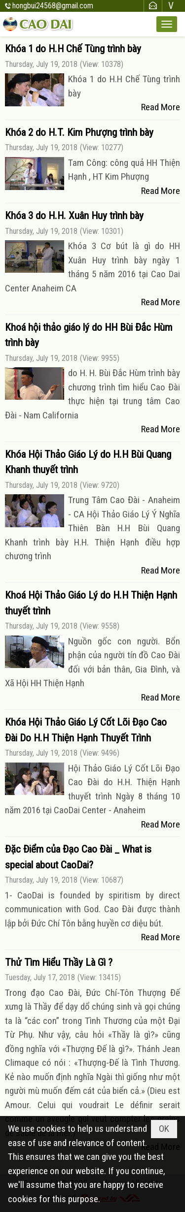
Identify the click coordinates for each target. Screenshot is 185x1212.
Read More (160, 107)
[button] (167, 24)
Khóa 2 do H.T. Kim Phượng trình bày (79, 132)
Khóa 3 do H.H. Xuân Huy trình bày (74, 216)
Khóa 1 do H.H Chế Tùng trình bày (73, 49)
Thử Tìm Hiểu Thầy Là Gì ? (58, 962)
